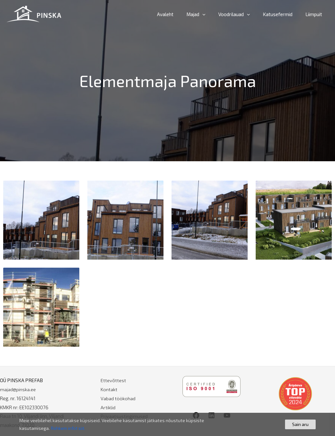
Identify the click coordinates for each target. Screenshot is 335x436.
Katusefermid (282, 14)
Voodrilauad (242, 14)
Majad (207, 14)
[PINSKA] (33, 13)
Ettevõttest (113, 380)
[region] (167, 424)
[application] (214, 14)
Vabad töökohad (118, 398)
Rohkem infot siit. (68, 428)
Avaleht (180, 14)
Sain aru (300, 424)
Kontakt (109, 389)
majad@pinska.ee (18, 389)
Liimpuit (315, 14)
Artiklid (108, 407)
